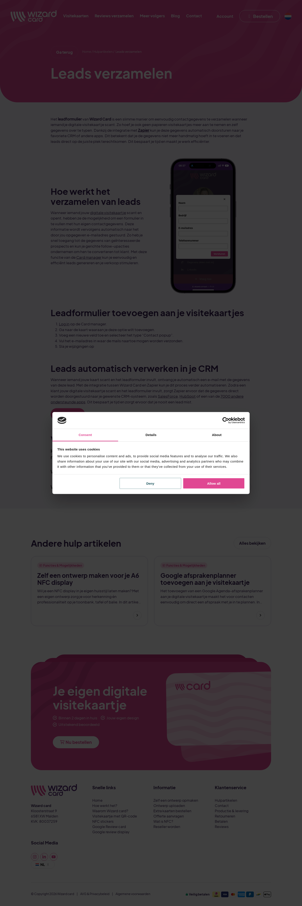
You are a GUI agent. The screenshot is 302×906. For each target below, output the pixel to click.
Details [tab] (151, 435)
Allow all (213, 483)
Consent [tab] (85, 435)
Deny (150, 483)
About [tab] (217, 435)
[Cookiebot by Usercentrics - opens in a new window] (225, 420)
